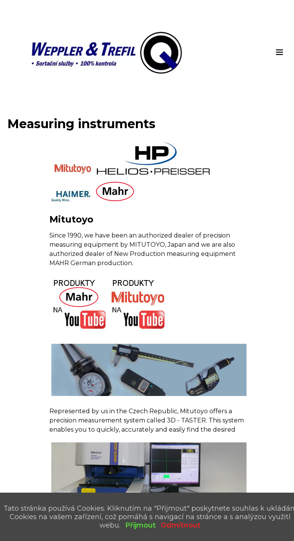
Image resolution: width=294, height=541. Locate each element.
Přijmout (140, 525)
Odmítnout (181, 525)
